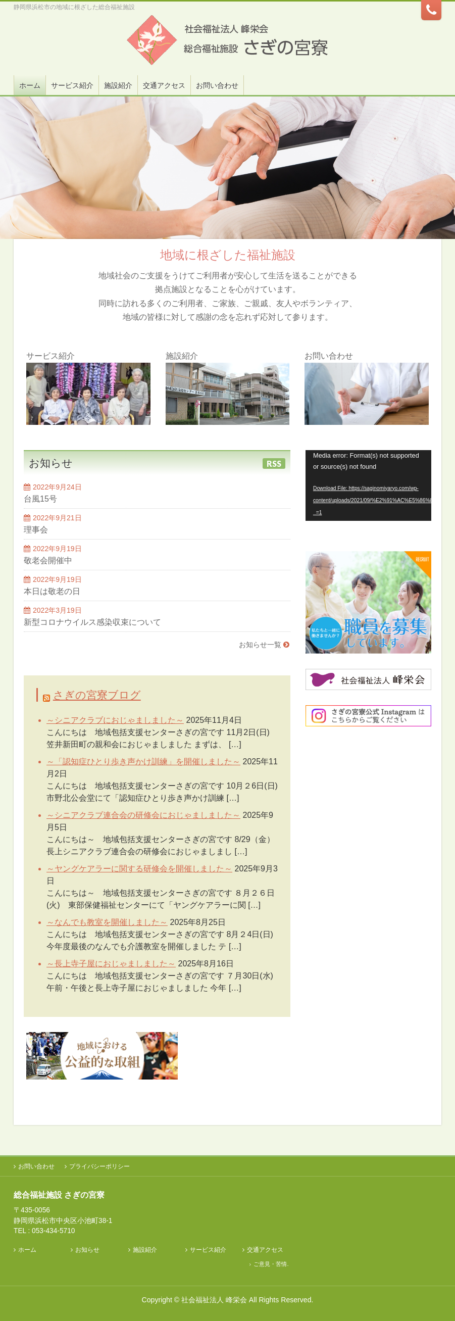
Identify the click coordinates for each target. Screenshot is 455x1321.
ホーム (27, 1250)
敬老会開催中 (48, 560)
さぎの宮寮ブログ (97, 695)
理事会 (36, 529)
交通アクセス (265, 1250)
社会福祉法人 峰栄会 (214, 1300)
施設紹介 (145, 1250)
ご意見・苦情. (271, 1264)
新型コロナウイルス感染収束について (92, 622)
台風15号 (40, 499)
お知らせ (87, 1250)
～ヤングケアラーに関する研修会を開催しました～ (139, 868)
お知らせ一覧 (260, 645)
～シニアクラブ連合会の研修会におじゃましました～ (143, 815)
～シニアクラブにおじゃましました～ (115, 720)
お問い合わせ (36, 1166)
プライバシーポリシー (99, 1166)
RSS (274, 463)
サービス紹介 (208, 1250)
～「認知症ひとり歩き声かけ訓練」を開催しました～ (143, 761)
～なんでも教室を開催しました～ (107, 922)
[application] (368, 485)
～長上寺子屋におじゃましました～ (111, 963)
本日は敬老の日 (52, 591)
